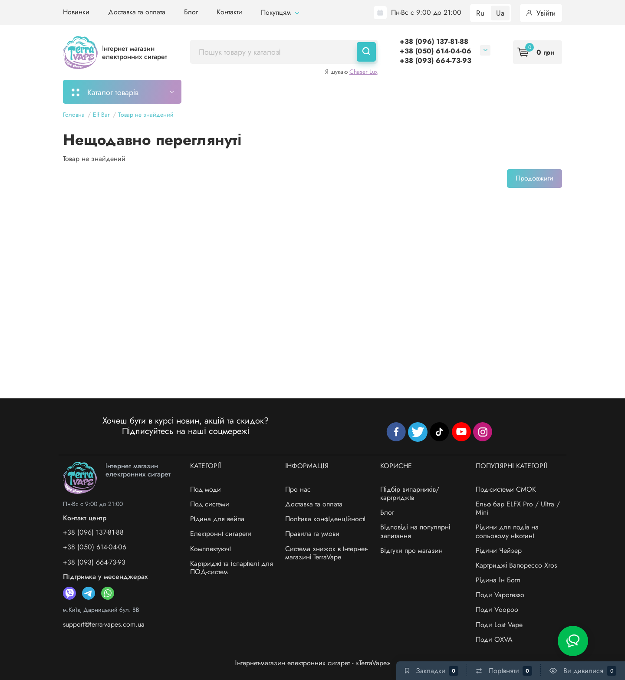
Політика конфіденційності (325, 519)
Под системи (209, 504)
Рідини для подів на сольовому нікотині (507, 531)
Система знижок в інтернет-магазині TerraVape (326, 553)
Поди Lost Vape (499, 625)
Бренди (504, 91)
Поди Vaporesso (500, 595)
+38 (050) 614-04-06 (435, 51)
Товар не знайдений (146, 114)
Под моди (205, 489)
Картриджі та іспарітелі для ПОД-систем (231, 567)
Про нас (298, 489)
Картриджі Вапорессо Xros (516, 565)
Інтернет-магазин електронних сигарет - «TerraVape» (312, 663)
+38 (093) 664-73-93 (435, 61)
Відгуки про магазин (411, 550)
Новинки (76, 12)
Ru (480, 13)
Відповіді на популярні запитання (415, 531)
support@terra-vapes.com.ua (104, 624)
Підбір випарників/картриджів (409, 493)
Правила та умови (312, 534)
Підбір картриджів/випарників (322, 91)
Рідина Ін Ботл (498, 580)
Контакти (229, 12)
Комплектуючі (210, 549)
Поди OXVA (494, 639)
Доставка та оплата (136, 12)
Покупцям (280, 12)
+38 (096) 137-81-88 (434, 41)
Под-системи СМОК (506, 489)
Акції (397, 91)
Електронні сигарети (221, 534)
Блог (191, 12)
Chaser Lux (363, 71)
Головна (74, 114)
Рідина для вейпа (217, 519)
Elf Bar (101, 114)
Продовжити (534, 178)
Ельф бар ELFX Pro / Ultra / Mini (518, 508)
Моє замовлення (226, 91)
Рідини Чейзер (499, 550)
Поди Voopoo (497, 609)
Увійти (541, 13)
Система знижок (448, 91)
